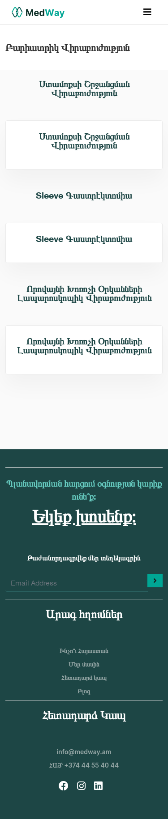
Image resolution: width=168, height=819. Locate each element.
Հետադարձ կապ (84, 677)
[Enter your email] (76, 583)
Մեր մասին (84, 664)
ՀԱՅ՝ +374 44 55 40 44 (84, 765)
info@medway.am (84, 751)
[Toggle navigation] (147, 12)
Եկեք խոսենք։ (84, 515)
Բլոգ (84, 691)
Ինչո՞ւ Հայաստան (84, 650)
